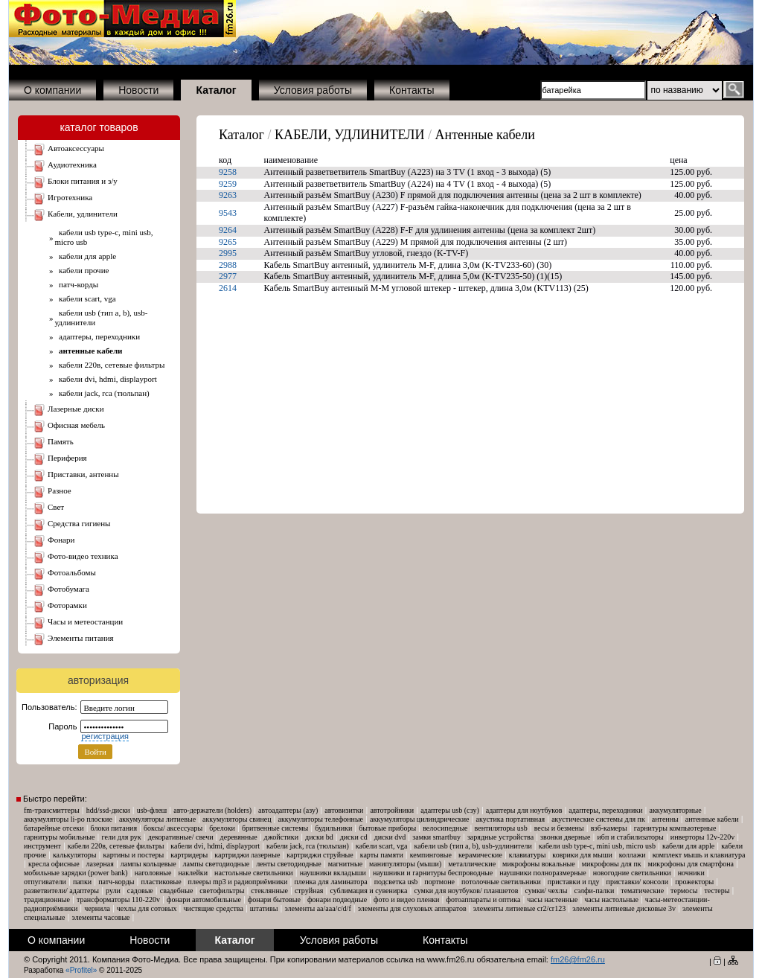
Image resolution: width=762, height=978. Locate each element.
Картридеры (189, 855)
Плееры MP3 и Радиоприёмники (238, 882)
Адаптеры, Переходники (98, 336)
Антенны (665, 819)
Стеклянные (269, 890)
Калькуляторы (75, 855)
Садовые (140, 890)
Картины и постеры (133, 855)
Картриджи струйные (319, 855)
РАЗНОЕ (59, 490)
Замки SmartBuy (436, 837)
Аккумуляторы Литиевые (157, 819)
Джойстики (281, 837)
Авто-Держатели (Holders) (212, 810)
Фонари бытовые (274, 899)
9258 (228, 172)
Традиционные (47, 899)
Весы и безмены (559, 828)
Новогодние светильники (632, 873)
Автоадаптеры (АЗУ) (288, 810)
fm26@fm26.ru (578, 959)
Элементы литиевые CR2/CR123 (519, 908)
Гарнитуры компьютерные (675, 828)
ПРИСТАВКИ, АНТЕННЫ (83, 474)
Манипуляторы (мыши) (405, 864)
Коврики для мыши (582, 855)
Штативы (264, 908)
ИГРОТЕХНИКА (70, 197)
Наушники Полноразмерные (542, 873)
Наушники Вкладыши (333, 873)
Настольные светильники (253, 873)
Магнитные (345, 864)
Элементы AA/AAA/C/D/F (317, 908)
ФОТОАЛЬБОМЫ (72, 572)
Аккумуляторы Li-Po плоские (68, 819)
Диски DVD (390, 837)
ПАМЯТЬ (61, 441)
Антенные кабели (485, 134)
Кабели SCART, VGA (85, 298)
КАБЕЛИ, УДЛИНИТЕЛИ (83, 213)
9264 (228, 230)
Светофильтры (221, 890)
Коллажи (632, 855)
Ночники (691, 873)
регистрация (105, 736)
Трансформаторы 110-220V (118, 899)
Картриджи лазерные (247, 855)
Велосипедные (445, 828)
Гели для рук (121, 837)
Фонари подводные (337, 899)
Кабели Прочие (82, 270)
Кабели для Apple (86, 256)
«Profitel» (81, 970)
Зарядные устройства (500, 837)
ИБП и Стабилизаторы (630, 837)
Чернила (97, 908)
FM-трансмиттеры (52, 810)
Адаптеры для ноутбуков (524, 810)
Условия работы (313, 90)
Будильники (333, 828)
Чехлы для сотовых (147, 908)
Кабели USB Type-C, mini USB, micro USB (597, 846)
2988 (228, 265)
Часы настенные (552, 899)
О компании (52, 90)
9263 (228, 195)
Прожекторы (694, 882)
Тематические (642, 890)
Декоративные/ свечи (181, 837)
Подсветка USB (396, 882)
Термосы (683, 890)
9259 (228, 184)
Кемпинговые (431, 855)
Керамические (480, 855)
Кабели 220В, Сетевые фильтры (110, 364)
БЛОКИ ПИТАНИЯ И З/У (83, 180)
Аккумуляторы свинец (236, 819)
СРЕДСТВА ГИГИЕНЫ (79, 523)
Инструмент (42, 846)
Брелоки (222, 828)
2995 (228, 253)
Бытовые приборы (387, 828)
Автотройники (392, 810)
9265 (228, 242)
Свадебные (176, 890)
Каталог (241, 134)
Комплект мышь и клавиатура (699, 855)
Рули (113, 890)
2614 (228, 288)
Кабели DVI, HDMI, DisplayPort (106, 378)
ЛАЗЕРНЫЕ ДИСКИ (76, 408)
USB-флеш (152, 810)
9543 (228, 213)
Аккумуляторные (675, 810)
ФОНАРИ (61, 539)
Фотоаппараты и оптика (483, 899)
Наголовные (153, 873)
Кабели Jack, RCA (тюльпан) (102, 393)
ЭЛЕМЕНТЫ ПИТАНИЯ (81, 637)
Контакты (411, 90)
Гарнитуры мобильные (59, 837)
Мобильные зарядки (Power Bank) (76, 873)
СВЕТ (56, 506)
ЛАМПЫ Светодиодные (216, 864)
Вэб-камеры (609, 828)
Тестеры (716, 890)
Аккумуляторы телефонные (321, 819)
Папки (82, 882)
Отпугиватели (45, 882)
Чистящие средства (213, 908)
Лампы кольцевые (148, 864)
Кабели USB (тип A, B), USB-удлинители (472, 846)
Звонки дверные (565, 837)
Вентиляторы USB (501, 828)
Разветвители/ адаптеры (61, 890)
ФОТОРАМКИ (67, 605)
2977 (228, 276)
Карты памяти (381, 855)
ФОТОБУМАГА (68, 588)
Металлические (472, 864)
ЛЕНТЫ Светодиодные (288, 864)
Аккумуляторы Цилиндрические (419, 819)
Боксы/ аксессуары (173, 828)
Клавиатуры (527, 855)
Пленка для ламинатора (330, 882)
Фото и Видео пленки (406, 899)
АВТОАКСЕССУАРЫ (76, 148)
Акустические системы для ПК (598, 819)
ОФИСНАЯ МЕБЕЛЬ (76, 425)
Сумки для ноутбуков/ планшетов (466, 890)
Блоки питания (114, 828)
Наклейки (193, 873)
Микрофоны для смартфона (691, 864)
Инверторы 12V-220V (702, 837)
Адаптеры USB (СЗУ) (449, 810)
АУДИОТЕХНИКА (72, 164)
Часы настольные (611, 899)
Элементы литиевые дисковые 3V (624, 908)
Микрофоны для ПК (611, 864)
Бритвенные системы (275, 828)
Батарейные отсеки (54, 828)
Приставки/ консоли (637, 882)
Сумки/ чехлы (546, 890)
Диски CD (354, 837)
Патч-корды (77, 284)
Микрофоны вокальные (538, 864)
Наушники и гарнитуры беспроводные (433, 873)
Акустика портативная (510, 819)
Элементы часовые (101, 917)
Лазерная (100, 864)
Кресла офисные (54, 864)
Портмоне (439, 882)
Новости (138, 90)
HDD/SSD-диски (108, 810)
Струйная (309, 890)
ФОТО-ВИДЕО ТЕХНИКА (83, 556)
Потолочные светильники (501, 882)
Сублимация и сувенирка (368, 890)
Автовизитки (343, 810)
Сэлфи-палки (594, 890)
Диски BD (319, 837)
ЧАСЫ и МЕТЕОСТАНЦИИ (85, 621)
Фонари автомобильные (204, 899)
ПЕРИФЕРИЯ (67, 457)
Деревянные (238, 837)
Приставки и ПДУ (574, 882)
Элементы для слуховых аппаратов (412, 908)
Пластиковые (161, 882)
